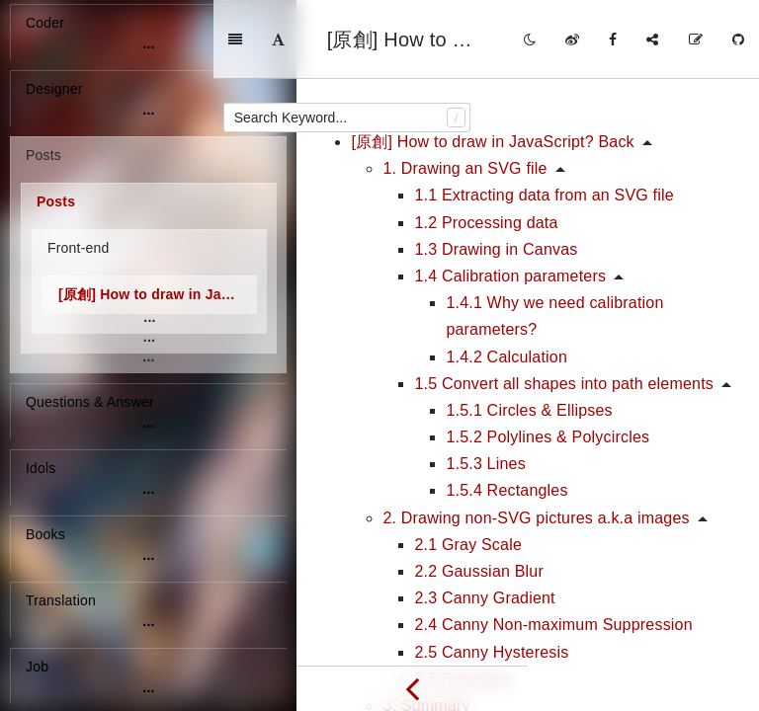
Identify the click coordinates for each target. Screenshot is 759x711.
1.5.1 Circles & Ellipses (529, 331)
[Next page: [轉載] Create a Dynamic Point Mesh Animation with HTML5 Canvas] (643, 688)
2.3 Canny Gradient (484, 519)
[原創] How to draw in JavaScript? (157, 294)
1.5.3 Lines (485, 384)
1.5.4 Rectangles (506, 411)
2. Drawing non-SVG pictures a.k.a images (535, 439)
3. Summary (425, 626)
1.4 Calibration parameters (510, 197)
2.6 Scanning (461, 600)
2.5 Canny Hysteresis (491, 573)
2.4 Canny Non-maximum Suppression (553, 545)
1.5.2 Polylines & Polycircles (547, 358)
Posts (56, 201)
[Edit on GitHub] (695, 39)
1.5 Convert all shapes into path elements (564, 304)
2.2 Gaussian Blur (479, 492)
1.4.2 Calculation (506, 278)
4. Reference (428, 653)
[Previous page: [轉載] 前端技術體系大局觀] (412, 688)
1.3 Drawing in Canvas (495, 170)
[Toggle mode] (529, 39)
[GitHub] (738, 39)
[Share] (652, 39)
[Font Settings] (367, 39)
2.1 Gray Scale (468, 465)
